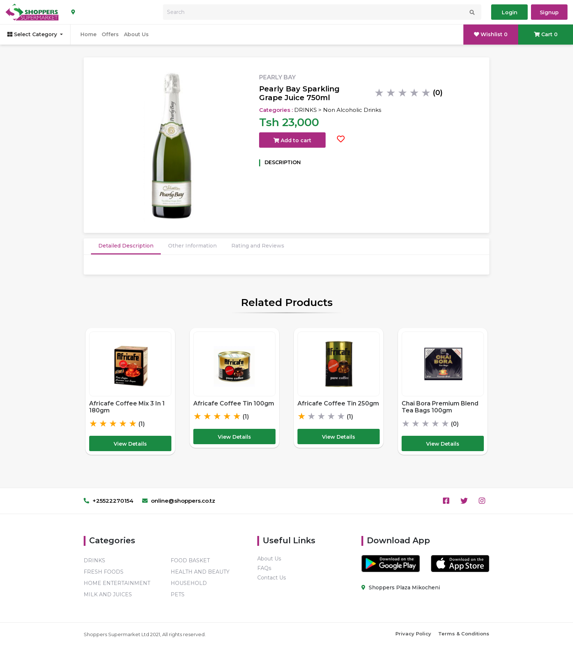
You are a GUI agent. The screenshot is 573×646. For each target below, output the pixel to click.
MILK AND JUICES (108, 594)
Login (509, 12)
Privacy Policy (413, 633)
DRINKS (94, 560)
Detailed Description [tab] (125, 245)
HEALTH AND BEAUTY (200, 571)
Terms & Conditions (463, 633)
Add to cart (292, 140)
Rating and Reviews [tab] (257, 245)
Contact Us (271, 577)
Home (88, 34)
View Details (130, 444)
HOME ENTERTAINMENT (117, 583)
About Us (136, 34)
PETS (178, 594)
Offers (110, 34)
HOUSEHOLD (189, 583)
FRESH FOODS (104, 571)
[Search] (322, 12)
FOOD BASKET (190, 560)
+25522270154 (108, 500)
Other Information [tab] (192, 245)
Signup (549, 12)
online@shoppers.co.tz (178, 500)
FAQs (264, 568)
